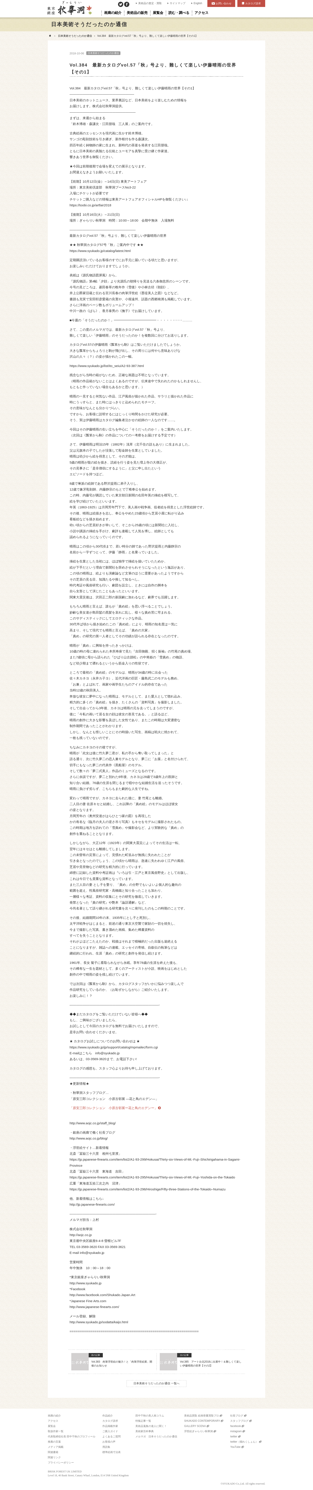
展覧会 (52, 1426)
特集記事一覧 (143, 1420)
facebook (235, 1426)
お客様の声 (108, 1441)
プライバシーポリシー (61, 1462)
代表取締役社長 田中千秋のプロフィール (71, 1436)
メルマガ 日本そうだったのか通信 (156, 1436)
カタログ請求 (253, 3)
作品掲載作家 (110, 1426)
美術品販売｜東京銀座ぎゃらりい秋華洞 (69, 8)
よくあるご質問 (111, 1436)
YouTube (235, 1446)
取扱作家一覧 (55, 1431)
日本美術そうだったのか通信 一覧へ (156, 1383)
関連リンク (54, 1457)
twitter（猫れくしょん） (244, 1441)
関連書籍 (53, 1452)
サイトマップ (177, 3)
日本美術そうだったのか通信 (75, 35)
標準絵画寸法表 (111, 1452)
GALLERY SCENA (195, 1426)
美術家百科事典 (144, 1431)
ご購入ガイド (110, 1431)
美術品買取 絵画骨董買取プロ (201, 1415)
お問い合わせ (223, 3)
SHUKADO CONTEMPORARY (202, 1420)
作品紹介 (107, 1415)
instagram (236, 1431)
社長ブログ (236, 1415)
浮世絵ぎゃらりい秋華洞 (198, 1431)
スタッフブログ (239, 1420)
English (198, 3)
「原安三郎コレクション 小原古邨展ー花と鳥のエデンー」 (114, 1108)
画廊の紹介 (54, 1415)
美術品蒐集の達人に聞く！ (151, 1426)
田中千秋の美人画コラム (149, 1415)
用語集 (106, 1446)
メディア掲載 (55, 1446)
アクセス (53, 1420)
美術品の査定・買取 (150, 3)
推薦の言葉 (54, 1441)
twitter (233, 1436)
